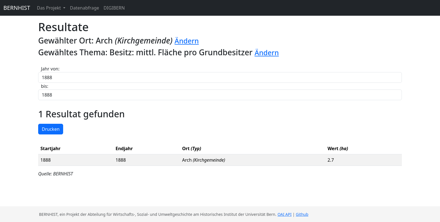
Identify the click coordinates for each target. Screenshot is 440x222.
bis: (44, 86)
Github (302, 214)
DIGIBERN (114, 8)
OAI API (285, 214)
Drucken (50, 129)
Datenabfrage (84, 8)
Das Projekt (49, 8)
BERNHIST (16, 8)
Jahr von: (50, 69)
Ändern (187, 40)
